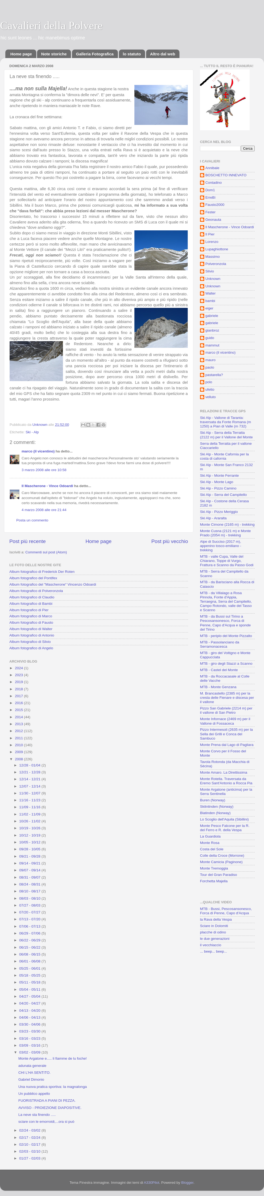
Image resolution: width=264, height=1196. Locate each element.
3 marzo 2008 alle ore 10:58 (44, 470)
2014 (19, 717)
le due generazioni (214, 939)
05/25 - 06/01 (30, 968)
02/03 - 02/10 (30, 1151)
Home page (21, 54)
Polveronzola (215, 264)
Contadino (213, 183)
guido (209, 338)
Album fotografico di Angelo (31, 648)
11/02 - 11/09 (30, 814)
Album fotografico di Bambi (30, 604)
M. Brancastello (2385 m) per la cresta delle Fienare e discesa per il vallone (227, 697)
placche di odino (213, 932)
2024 (19, 668)
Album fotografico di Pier (29, 610)
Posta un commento (32, 520)
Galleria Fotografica (95, 54)
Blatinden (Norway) (215, 813)
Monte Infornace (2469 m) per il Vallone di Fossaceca (225, 721)
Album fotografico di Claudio (31, 597)
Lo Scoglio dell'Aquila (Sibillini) (224, 819)
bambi (210, 301)
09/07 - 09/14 (30, 870)
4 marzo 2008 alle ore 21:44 (44, 510)
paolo (209, 367)
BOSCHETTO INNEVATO (225, 175)
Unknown (212, 279)
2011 (19, 738)
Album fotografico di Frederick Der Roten (42, 572)
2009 (19, 752)
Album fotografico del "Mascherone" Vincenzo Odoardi (52, 584)
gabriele (211, 316)
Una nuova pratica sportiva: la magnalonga (52, 1087)
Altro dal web (162, 54)
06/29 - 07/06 (30, 933)
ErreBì (210, 197)
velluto (210, 397)
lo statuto (132, 54)
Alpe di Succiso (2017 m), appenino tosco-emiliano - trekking (220, 546)
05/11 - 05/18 (30, 982)
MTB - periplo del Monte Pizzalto (226, 636)
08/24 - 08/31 (30, 884)
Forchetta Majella (214, 881)
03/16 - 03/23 (30, 1038)
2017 (19, 696)
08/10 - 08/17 (30, 891)
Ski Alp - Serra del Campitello (223, 495)
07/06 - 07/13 (30, 926)
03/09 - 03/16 (30, 1045)
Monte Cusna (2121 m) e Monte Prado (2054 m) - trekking (225, 533)
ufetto (209, 389)
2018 (19, 689)
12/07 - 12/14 (30, 786)
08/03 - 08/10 (30, 898)
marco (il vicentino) (38, 451)
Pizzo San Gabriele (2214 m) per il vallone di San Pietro (226, 710)
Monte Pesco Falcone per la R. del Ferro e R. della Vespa (224, 828)
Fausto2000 (214, 205)
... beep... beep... (213, 951)
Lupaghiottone (216, 249)
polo (208, 382)
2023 (19, 675)
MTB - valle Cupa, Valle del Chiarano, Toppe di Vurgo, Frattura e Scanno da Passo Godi (226, 560)
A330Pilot (151, 1183)
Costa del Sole (211, 849)
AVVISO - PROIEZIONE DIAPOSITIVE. (50, 1108)
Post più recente (27, 541)
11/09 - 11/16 (30, 807)
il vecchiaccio (210, 945)
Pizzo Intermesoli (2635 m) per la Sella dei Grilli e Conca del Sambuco (226, 734)
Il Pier (210, 234)
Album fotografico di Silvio (30, 642)
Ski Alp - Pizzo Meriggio (219, 512)
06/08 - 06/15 (30, 954)
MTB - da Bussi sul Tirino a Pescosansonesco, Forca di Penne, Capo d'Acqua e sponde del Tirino (225, 622)
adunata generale (32, 1066)
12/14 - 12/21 (30, 779)
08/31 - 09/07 (30, 877)
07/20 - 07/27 (30, 912)
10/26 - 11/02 (30, 821)
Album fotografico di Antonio (31, 635)
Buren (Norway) (212, 800)
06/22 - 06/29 (30, 940)
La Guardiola (210, 836)
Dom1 (210, 190)
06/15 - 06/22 (30, 947)
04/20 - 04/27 (30, 1003)
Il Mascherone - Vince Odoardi (47, 486)
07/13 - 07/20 (30, 919)
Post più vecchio (169, 541)
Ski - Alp (32, 432)
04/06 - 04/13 (30, 1017)
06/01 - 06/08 (30, 961)
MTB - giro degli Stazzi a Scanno (226, 664)
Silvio (209, 271)
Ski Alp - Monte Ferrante (219, 475)
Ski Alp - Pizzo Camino (218, 488)
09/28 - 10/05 (30, 849)
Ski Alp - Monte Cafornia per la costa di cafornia (224, 456)
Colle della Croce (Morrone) (222, 856)
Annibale (212, 168)
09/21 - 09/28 (30, 856)
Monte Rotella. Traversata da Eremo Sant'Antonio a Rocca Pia (226, 781)
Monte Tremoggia (214, 868)
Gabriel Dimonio (31, 1079)
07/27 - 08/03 (30, 905)
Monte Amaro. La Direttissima (223, 772)
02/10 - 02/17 (30, 1144)
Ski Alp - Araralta (213, 518)
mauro (210, 360)
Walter (210, 293)
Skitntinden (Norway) (216, 807)
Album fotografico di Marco (30, 616)
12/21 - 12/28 (30, 772)
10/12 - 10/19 (30, 835)
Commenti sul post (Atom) (46, 552)
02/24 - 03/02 (30, 1130)
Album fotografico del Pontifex (33, 578)
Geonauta (213, 220)
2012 (19, 731)
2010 (19, 745)
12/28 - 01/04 (30, 765)
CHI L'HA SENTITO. (34, 1073)
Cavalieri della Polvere (51, 25)
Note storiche (54, 54)
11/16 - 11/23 (30, 800)
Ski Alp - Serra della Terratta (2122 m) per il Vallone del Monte (226, 435)
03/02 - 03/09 (30, 1052)
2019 (19, 682)
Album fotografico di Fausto (31, 622)
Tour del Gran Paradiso (218, 875)
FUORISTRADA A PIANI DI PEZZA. (47, 1101)
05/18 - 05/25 (30, 975)
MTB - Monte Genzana (218, 687)
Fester (210, 212)
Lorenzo (211, 242)
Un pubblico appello (34, 1094)
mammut (212, 345)
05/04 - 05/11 (30, 989)
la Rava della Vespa (216, 919)
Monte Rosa (209, 843)
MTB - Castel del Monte (219, 670)
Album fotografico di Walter (31, 629)
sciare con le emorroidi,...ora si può (46, 1122)
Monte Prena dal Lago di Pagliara (226, 745)
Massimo (212, 257)
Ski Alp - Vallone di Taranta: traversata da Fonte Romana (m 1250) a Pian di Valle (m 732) (225, 422)
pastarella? (214, 375)
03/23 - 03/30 (30, 1031)
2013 (19, 724)
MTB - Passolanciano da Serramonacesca (219, 644)
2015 (19, 710)
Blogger (187, 1183)
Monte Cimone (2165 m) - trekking (227, 524)
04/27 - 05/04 (30, 996)
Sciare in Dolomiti (214, 926)
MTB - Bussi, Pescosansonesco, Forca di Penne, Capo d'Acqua (226, 911)
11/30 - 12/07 (30, 793)
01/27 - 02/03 (30, 1158)
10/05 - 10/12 (30, 842)
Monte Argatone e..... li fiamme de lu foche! (52, 1058)
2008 (19, 759)
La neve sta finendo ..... (37, 1115)
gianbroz (212, 330)
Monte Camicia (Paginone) (221, 862)
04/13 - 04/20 (30, 1011)
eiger (209, 308)
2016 (19, 703)
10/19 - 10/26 (30, 828)
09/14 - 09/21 (30, 863)
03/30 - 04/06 (30, 1024)
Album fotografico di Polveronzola (36, 591)
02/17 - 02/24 (30, 1138)
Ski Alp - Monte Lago (216, 482)
